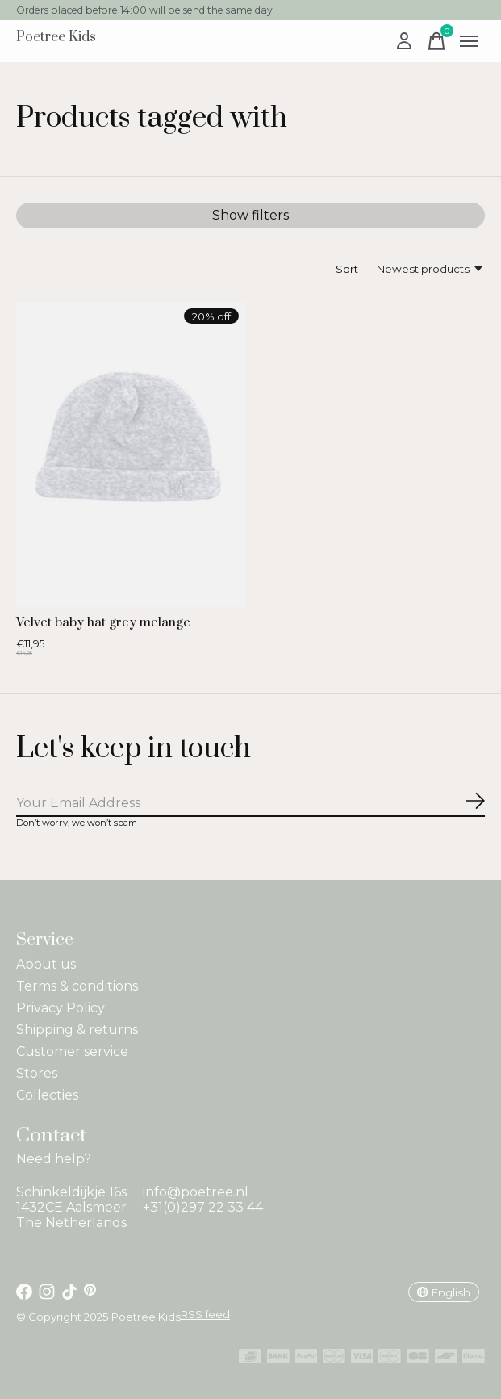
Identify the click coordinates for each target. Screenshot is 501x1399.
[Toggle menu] (469, 41)
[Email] (250, 803)
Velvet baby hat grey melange (103, 622)
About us (46, 964)
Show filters (250, 215)
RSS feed (205, 1314)
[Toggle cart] (436, 41)
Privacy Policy (60, 1008)
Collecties (47, 1095)
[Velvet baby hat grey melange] (130, 454)
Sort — (353, 268)
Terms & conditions (77, 986)
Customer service (72, 1051)
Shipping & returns (77, 1029)
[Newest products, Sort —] (431, 268)
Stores (36, 1073)
